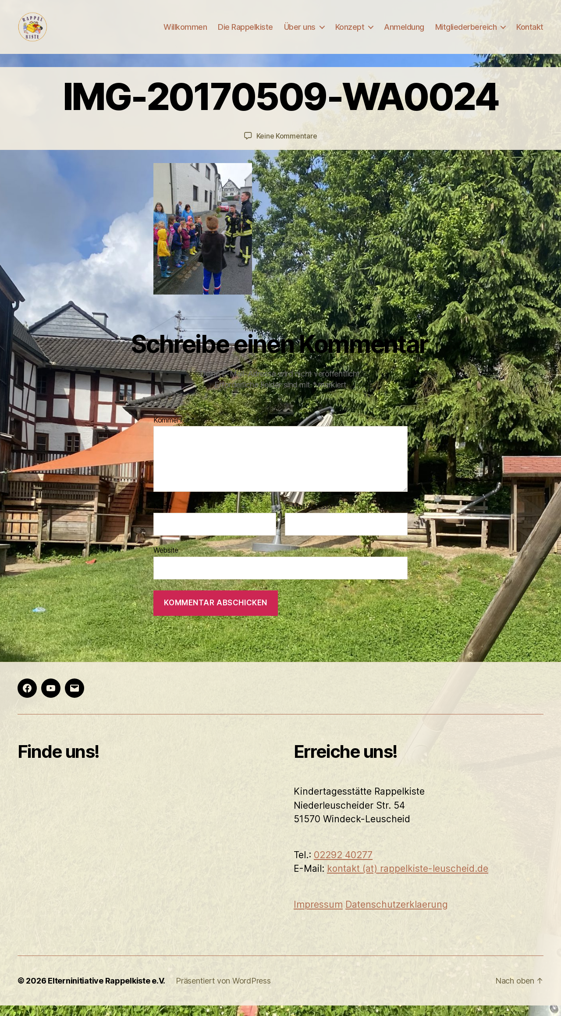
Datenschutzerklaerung (396, 914)
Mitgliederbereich (466, 31)
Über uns (300, 31)
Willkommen (185, 31)
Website (165, 560)
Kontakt (529, 31)
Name (162, 517)
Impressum (318, 914)
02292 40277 (343, 865)
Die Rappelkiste (245, 31)
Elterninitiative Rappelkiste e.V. (106, 991)
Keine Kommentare (286, 146)
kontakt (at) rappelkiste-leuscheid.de (407, 879)
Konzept (350, 31)
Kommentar (174, 430)
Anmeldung (404, 31)
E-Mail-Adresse (309, 517)
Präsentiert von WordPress (223, 991)
